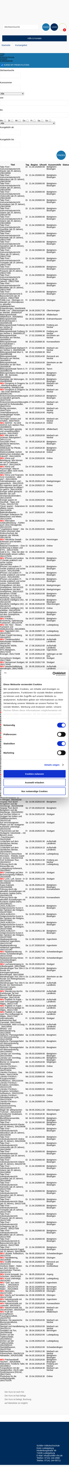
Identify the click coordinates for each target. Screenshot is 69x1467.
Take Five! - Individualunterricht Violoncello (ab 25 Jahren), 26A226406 (12, 1146)
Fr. (32, 120)
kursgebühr (6, 61)
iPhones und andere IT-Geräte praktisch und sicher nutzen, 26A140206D (12, 581)
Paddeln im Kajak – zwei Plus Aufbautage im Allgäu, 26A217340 (11, 1014)
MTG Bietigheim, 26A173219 (7, 651)
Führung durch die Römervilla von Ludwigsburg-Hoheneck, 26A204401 (11, 867)
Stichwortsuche (7, 70)
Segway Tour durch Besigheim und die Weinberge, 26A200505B (11, 804)
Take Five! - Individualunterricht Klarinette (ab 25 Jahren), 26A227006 (12, 1186)
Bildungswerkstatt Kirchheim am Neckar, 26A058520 (10, 337)
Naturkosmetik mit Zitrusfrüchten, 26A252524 (12, 1308)
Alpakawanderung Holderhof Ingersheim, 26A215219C (10, 941)
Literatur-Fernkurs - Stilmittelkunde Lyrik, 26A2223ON (9, 1097)
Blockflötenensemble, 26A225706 (10, 1119)
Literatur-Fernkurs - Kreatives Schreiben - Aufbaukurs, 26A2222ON (11, 1091)
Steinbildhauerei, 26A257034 (7, 1348)
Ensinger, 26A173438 (10, 654)
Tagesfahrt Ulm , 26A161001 (10, 632)
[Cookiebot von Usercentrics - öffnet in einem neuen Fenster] (52, 674)
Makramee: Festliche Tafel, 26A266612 (12, 1365)
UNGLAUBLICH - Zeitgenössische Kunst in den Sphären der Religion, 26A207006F (12, 934)
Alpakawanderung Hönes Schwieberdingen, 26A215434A (11, 953)
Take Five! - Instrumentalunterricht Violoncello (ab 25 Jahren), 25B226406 (12, 195)
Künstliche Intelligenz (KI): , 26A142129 (12, 605)
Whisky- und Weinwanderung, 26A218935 (8, 1030)
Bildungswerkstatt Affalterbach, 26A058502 (11, 315)
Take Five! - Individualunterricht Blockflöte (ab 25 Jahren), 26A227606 (12, 1233)
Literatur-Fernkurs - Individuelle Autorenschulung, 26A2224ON (9, 1104)
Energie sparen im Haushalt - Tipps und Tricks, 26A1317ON (9, 502)
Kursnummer (6, 82)
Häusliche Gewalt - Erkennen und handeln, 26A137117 (11, 541)
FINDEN (46, 27)
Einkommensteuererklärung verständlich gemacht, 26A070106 (12, 398)
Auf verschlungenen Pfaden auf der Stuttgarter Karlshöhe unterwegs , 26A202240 (12, 825)
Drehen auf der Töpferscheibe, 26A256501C (7, 1336)
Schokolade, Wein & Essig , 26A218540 (12, 1025)
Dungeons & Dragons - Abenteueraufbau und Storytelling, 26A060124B (12, 385)
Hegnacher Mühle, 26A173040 (8, 646)
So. (46, 120)
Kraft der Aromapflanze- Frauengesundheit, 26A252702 (8, 1315)
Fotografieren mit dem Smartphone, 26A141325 (11, 586)
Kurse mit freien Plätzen (15, 65)
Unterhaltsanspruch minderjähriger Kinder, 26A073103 (10, 414)
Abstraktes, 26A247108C (7, 1292)
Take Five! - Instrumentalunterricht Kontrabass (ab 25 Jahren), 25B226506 (12, 203)
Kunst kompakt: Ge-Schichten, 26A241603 (11, 1275)
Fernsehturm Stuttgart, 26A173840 (10, 659)
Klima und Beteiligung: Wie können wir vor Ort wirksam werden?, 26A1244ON (11, 461)
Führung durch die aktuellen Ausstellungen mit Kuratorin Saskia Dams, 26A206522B (12, 892)
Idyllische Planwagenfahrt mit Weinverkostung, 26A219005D (12, 1049)
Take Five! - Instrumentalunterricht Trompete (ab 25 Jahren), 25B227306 (12, 261)
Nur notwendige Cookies (34, 791)
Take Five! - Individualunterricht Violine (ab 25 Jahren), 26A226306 (12, 1139)
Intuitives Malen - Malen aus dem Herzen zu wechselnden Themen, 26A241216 (11, 1269)
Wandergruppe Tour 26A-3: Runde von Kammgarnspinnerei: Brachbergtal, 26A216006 (12, 971)
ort (2, 56)
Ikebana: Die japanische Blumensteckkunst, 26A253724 (11, 1322)
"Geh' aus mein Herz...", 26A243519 (9, 1283)
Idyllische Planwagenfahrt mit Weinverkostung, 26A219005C (12, 1043)
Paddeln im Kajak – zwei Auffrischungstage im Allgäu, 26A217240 (12, 1008)
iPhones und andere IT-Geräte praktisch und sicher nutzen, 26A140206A (12, 561)
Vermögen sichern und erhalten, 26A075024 (10, 420)
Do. (24, 120)
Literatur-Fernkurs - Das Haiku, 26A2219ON (11, 1073)
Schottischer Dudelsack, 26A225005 (11, 1115)
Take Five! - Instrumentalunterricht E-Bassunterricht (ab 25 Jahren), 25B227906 (11, 295)
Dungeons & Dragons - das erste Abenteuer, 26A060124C (12, 391)
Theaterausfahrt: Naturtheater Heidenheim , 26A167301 (12, 641)
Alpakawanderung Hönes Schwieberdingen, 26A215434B (11, 960)
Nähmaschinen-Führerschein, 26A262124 (12, 1352)
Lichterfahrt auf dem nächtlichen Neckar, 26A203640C (9, 849)
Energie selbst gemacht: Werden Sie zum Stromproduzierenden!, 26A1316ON (11, 494)
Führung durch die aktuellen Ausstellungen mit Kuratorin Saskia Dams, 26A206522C (12, 900)
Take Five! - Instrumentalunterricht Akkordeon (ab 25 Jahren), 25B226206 (12, 178)
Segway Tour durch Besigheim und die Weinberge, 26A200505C (11, 810)
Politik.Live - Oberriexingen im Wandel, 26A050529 (12, 311)
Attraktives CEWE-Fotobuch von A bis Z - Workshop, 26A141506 (10, 595)
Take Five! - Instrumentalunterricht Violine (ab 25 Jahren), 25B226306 (10, 186)
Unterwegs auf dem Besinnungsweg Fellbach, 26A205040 (12, 874)
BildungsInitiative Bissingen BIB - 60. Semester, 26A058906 (12, 375)
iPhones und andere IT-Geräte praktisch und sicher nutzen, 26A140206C (12, 575)
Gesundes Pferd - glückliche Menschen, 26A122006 (10, 443)
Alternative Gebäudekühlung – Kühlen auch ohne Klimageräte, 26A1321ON (12, 524)
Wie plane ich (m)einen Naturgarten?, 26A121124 (11, 437)
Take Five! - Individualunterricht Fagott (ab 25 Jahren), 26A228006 (12, 1249)
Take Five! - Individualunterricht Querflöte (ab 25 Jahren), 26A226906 (11, 1177)
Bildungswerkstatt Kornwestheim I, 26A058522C (8, 344)
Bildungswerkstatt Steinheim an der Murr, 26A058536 (10, 364)
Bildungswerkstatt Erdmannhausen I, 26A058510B (8, 321)
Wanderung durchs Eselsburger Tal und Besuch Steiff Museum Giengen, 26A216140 (11, 994)
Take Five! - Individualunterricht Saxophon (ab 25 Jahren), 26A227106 (12, 1194)
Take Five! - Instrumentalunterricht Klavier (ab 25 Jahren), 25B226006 (10, 170)
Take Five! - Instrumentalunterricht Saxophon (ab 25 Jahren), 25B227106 (12, 245)
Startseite (5, 45)
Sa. (39, 120)
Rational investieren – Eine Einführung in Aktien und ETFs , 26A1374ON (12, 548)
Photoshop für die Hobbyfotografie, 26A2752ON (8, 1378)
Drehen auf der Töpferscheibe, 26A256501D (7, 1343)
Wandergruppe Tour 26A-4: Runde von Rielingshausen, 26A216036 (12, 978)
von (1, 98)
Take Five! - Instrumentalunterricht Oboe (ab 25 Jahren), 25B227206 (10, 253)
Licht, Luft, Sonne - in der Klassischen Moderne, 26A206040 (12, 881)
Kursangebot (21, 45)
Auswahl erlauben (34, 782)
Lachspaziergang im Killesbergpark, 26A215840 (12, 965)
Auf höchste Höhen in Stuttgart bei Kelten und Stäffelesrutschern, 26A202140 (11, 817)
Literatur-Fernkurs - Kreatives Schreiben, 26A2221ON (9, 1085)
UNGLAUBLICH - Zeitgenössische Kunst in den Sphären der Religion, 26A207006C (12, 909)
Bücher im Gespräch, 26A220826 (10, 1063)
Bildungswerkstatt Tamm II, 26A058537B (12, 370)
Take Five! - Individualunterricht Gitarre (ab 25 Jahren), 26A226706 (12, 1162)
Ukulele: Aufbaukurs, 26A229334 (12, 1254)
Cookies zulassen (34, 773)
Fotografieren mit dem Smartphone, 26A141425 (11, 590)
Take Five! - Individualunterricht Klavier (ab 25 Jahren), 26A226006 (12, 1124)
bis (1, 110)
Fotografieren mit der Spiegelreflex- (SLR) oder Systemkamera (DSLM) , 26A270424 (12, 1371)
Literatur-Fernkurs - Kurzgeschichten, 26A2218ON (9, 1068)
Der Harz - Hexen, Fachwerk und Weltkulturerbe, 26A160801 (12, 627)
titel (2, 54)
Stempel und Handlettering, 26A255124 (12, 1327)
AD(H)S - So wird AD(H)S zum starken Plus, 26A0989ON (12, 425)
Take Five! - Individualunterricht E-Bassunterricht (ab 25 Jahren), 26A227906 (10, 1242)
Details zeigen (51, 765)
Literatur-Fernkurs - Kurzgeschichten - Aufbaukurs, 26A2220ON (11, 1078)
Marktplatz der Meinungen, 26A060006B (12, 380)
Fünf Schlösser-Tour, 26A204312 (9, 861)
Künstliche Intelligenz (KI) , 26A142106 (12, 601)
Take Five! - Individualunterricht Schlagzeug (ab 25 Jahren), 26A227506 (9, 1225)
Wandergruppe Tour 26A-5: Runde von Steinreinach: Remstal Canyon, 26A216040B (12, 986)
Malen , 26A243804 (9, 1289)
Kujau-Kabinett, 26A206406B (7, 886)
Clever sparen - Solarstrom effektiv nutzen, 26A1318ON (12, 508)
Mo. (1, 120)
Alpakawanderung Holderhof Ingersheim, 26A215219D (10, 947)
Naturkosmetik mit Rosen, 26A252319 (11, 1300)
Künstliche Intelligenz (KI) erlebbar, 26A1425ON (12, 609)
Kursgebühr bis (7, 139)
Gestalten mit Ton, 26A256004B (8, 1331)
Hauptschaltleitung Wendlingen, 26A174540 (11, 667)
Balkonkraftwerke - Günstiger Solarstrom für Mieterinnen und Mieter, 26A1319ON (11, 515)
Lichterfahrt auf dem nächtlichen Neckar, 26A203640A (9, 843)
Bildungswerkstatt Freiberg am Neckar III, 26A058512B (12, 327)
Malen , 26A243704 (9, 1287)
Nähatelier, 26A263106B (11, 1355)
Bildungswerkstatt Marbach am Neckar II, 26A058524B (12, 349)
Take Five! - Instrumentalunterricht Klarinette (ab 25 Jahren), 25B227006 (12, 236)
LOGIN (54, 27)
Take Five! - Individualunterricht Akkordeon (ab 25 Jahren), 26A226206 (12, 1131)
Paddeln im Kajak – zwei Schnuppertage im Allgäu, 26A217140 (11, 1001)
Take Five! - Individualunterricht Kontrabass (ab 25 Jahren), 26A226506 (12, 1154)
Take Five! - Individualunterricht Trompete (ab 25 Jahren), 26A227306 (12, 1208)
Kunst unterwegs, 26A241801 (10, 1279)
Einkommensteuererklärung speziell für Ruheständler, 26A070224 (12, 404)
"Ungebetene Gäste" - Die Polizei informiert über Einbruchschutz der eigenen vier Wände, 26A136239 (12, 533)
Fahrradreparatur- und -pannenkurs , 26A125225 (11, 482)
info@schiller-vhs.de (53, 1455)
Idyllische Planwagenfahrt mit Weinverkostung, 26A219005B (12, 1037)
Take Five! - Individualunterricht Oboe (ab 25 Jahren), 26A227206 (12, 1201)
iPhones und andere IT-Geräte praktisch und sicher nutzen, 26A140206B (12, 568)
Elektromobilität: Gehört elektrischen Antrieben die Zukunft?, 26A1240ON (12, 454)
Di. (9, 120)
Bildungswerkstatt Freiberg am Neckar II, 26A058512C (12, 332)
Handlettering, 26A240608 (9, 1258)
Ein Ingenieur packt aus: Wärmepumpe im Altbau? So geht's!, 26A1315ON (11, 487)
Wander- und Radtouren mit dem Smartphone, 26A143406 (11, 614)
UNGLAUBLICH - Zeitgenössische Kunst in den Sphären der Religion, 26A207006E (12, 925)
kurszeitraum (7, 58)
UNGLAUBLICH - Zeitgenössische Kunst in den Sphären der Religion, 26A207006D (12, 917)
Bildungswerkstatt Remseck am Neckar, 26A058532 (10, 358)
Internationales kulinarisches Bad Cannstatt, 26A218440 (10, 1020)
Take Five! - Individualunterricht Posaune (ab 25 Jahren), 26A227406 (11, 1217)
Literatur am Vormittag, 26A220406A (10, 1054)
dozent (3, 59)
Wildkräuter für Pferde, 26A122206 (10, 449)
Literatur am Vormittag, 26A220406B (10, 1059)
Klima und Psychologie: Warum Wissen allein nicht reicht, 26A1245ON (12, 469)
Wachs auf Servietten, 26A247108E (12, 1296)
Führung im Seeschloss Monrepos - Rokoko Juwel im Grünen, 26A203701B (12, 856)
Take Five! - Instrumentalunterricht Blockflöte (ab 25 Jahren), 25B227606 (12, 286)
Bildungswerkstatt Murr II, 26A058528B (12, 353)
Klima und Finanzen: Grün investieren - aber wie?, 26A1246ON (12, 477)
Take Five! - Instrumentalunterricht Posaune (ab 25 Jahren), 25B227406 (11, 270)
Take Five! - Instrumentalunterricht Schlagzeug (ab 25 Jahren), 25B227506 (10, 278)
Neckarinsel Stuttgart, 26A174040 (12, 663)
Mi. (16, 120)
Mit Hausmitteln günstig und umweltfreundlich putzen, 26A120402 (11, 431)
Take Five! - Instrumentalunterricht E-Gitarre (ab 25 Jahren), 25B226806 (11, 220)
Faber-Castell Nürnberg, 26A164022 (11, 636)
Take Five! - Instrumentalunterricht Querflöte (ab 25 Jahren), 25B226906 (11, 228)
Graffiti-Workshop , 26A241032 (11, 1263)
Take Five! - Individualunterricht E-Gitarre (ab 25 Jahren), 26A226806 (10, 1169)
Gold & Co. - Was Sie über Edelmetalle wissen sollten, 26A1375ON (12, 554)
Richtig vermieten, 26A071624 (8, 409)
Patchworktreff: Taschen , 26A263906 (10, 1360)
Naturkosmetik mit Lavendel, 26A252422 (11, 1304)
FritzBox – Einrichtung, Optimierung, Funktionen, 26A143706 (12, 620)
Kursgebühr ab (7, 127)
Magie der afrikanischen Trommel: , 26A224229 (11, 1111)
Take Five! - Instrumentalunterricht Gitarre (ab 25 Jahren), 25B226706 (10, 211)
